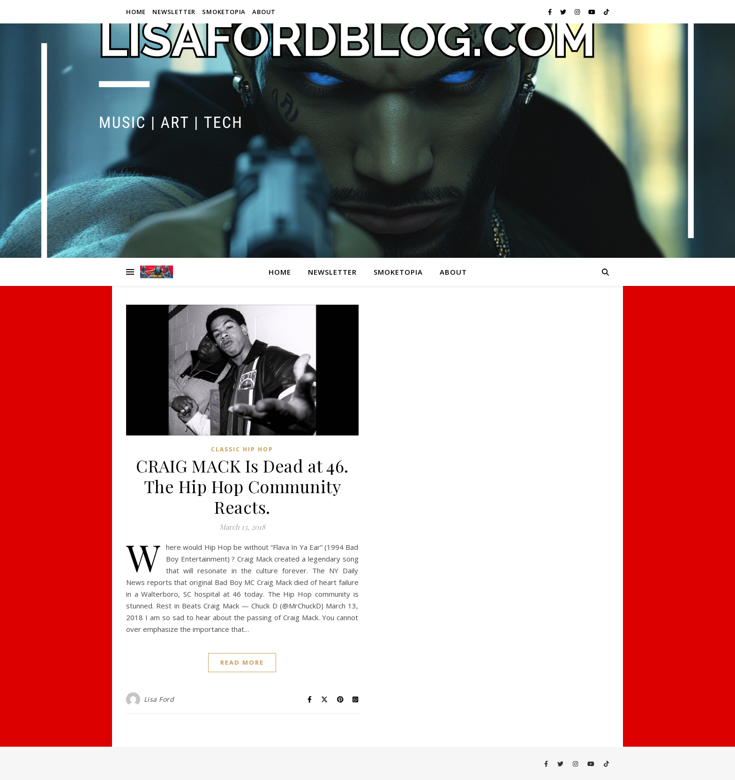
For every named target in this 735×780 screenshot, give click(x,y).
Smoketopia (224, 12)
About (264, 12)
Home (136, 12)
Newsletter (173, 12)
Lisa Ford (159, 699)
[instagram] (578, 12)
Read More (242, 662)
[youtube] (592, 12)
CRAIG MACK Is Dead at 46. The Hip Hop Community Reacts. (242, 486)
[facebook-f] (550, 12)
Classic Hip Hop (242, 449)
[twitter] (564, 12)
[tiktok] (606, 12)
